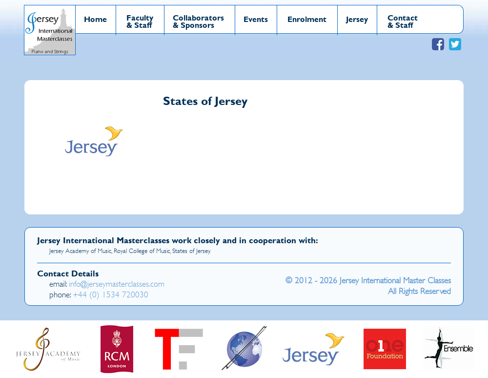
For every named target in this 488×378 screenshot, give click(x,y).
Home (95, 18)
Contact (402, 17)
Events (256, 18)
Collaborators (198, 17)
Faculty (139, 17)
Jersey (357, 18)
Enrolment (306, 18)
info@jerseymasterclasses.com (116, 284)
